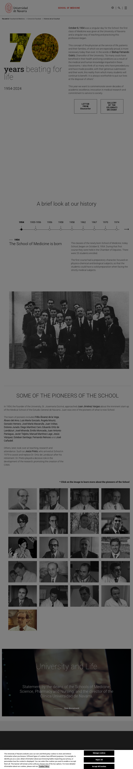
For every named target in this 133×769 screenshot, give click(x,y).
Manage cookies (99, 753)
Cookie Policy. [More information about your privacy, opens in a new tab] (44, 766)
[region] (66, 759)
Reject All (99, 760)
